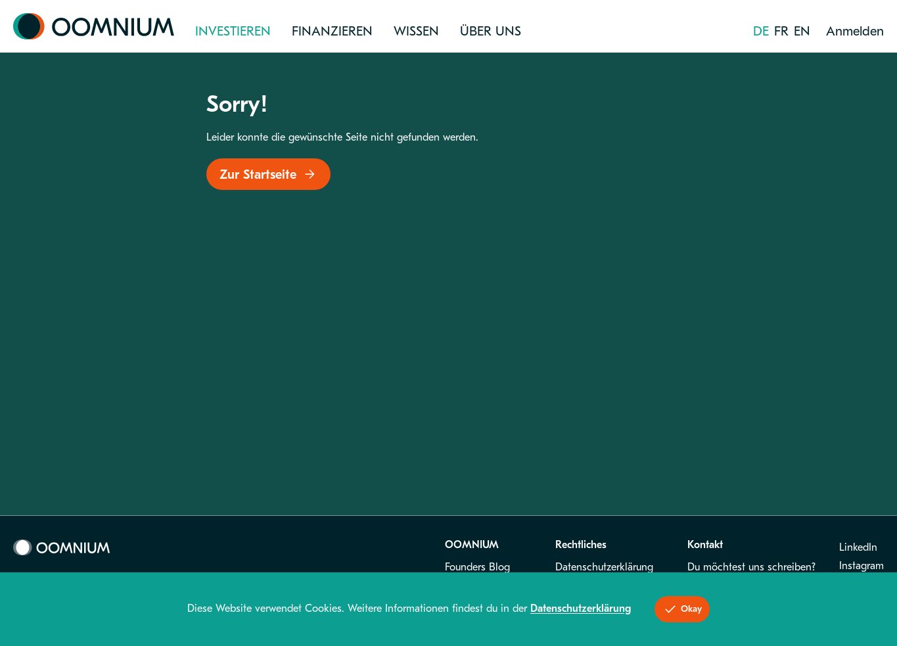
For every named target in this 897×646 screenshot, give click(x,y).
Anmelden (855, 31)
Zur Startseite (268, 174)
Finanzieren (332, 31)
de (761, 31)
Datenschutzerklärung (604, 567)
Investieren (233, 31)
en (802, 31)
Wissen (416, 31)
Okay (682, 609)
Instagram (861, 566)
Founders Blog (477, 567)
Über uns (490, 31)
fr (781, 31)
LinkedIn (858, 547)
